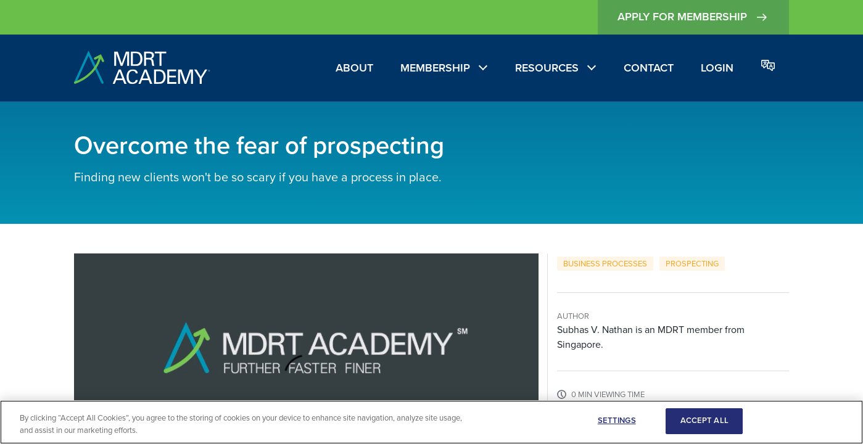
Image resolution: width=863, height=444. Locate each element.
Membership (435, 68)
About (354, 67)
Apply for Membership (693, 17)
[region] (431, 422)
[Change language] (768, 66)
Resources (547, 68)
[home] (142, 68)
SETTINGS (617, 421)
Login (717, 67)
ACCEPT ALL (704, 421)
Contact (649, 67)
